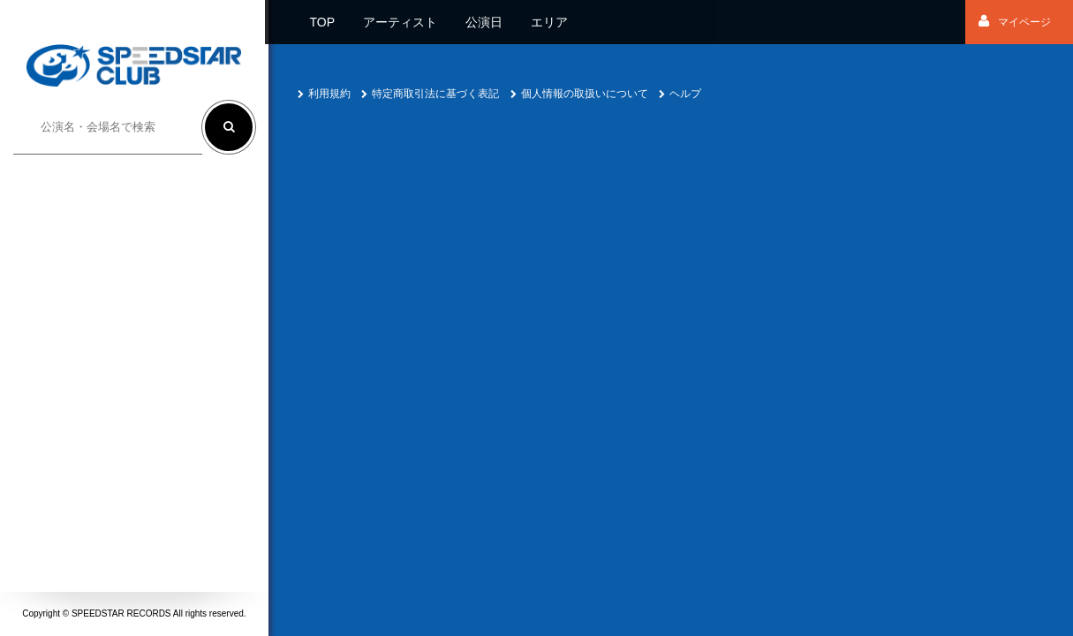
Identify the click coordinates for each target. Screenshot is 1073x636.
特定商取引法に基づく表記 (430, 93)
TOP (322, 22)
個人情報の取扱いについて (579, 93)
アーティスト (400, 22)
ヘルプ (680, 93)
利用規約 (324, 93)
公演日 (483, 22)
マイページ (1015, 22)
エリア (549, 22)
